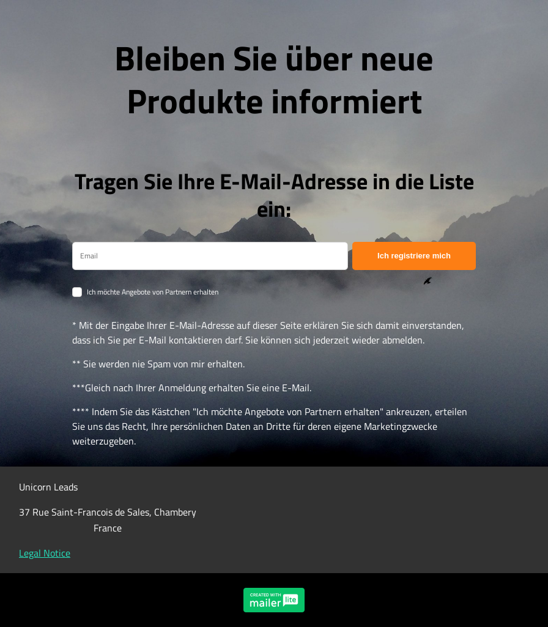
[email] (210, 256)
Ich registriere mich (414, 255)
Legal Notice (44, 553)
